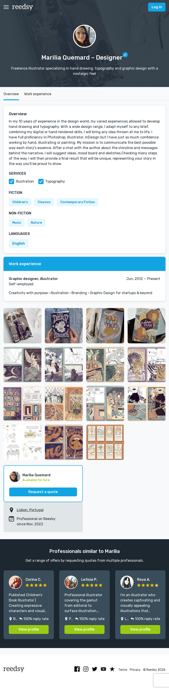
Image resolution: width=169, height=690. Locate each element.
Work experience (37, 94)
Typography (55, 181)
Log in (157, 7)
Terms (122, 670)
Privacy (135, 670)
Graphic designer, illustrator (33, 279)
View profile (28, 629)
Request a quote (43, 492)
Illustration (25, 181)
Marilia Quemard (36, 475)
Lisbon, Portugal (30, 510)
